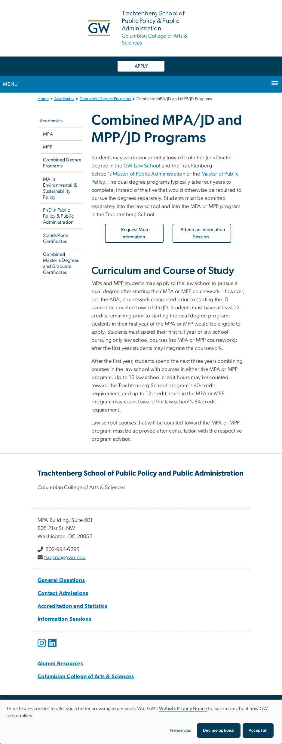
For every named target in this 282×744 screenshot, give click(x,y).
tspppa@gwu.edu (65, 557)
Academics (64, 99)
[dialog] (141, 722)
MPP (47, 147)
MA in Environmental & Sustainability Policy (60, 188)
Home (43, 99)
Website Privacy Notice (183, 708)
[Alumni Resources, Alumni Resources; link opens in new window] (60, 663)
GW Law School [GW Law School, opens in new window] (142, 166)
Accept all (258, 730)
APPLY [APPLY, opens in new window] (141, 66)
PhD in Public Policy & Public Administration (58, 216)
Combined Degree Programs (105, 99)
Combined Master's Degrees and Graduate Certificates (61, 263)
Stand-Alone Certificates (55, 238)
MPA (48, 134)
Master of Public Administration (149, 174)
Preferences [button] (180, 730)
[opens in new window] (42, 647)
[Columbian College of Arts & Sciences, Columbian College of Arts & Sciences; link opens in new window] (86, 676)
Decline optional (218, 730)
